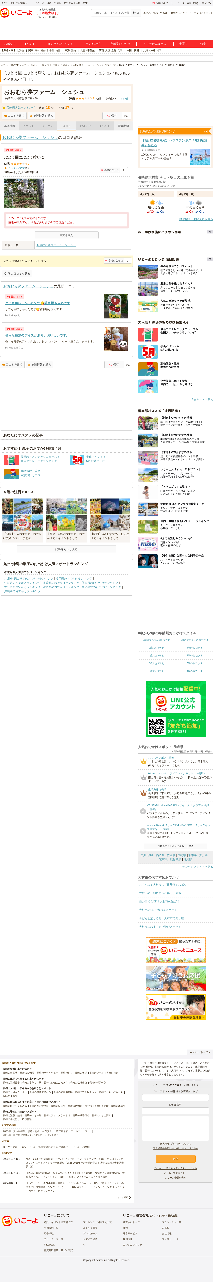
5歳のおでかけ (194, 655)
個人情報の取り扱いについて (175, 1143)
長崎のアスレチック (86, 1092)
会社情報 (167, 1233)
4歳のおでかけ (157, 655)
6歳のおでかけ (157, 663)
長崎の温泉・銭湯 (12, 1115)
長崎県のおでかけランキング (61, 582)
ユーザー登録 (10, 1147)
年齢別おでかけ (120, 43)
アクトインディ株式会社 (164, 1215)
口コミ (66, 125)
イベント (29, 43)
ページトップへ (200, 1052)
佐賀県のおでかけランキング (22, 582)
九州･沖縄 (147, 855)
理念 (125, 1227)
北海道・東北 (8, 50)
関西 (101, 50)
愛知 (73, 50)
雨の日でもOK (160, 13)
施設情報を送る (41, 115)
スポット (9, 43)
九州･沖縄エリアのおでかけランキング (28, 578)
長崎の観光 (112, 1072)
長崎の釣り (67, 1072)
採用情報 (128, 1239)
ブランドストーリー (173, 1222)
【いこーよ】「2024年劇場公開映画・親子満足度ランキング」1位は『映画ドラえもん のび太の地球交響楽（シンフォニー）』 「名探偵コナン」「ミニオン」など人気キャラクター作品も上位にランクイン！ (75, 1187)
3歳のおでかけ (194, 647)
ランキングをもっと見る (197, 866)
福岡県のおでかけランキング (74, 578)
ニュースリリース (53, 1239)
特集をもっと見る (202, 399)
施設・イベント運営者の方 (58, 1222)
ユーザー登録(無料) (187, 3)
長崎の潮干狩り (81, 1115)
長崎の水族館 (118, 1105)
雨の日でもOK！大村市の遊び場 (159, 901)
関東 (30, 50)
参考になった (110, 170)
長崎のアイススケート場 (57, 1115)
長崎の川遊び (10, 1096)
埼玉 (58, 50)
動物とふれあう (179, 13)
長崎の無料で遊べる (40, 1092)
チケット (28, 125)
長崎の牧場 (81, 1072)
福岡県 (160, 855)
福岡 (159, 50)
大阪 (107, 50)
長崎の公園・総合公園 (111, 1092)
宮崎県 (163, 859)
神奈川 (44, 50)
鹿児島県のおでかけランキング (101, 587)
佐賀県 (171, 855)
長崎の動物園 (27, 1072)
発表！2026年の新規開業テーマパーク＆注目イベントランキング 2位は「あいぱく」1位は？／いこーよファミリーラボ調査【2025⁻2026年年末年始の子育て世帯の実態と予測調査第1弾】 (75, 1163)
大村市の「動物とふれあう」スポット (163, 893)
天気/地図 (124, 125)
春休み (147, 13)
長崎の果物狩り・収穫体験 (17, 1119)
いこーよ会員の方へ (175, 1177)
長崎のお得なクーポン (15, 1092)
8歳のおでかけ (157, 671)
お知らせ (85, 125)
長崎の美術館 (101, 1105)
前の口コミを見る (17, 273)
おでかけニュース (155, 43)
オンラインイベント (60, 43)
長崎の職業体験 (97, 1082)
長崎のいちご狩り (101, 1115)
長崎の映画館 (58, 1105)
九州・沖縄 (149, 50)
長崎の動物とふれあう (56, 1082)
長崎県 (182, 855)
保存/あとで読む (162, 3)
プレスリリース (170, 1239)
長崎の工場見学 (11, 1082)
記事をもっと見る (66, 549)
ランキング (93, 43)
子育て (183, 43)
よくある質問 (90, 1227)
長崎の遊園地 (10, 1072)
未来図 (165, 1227)
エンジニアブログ (132, 1244)
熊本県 (192, 855)
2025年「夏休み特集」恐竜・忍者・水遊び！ (27, 1131)
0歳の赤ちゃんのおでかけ (157, 639)
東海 (67, 50)
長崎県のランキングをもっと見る (176, 846)
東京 (37, 50)
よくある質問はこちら (176, 1173)
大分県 (203, 855)
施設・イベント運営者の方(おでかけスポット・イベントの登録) (56, 1147)
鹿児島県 (175, 859)
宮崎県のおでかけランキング (61, 587)
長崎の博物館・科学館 (80, 1105)
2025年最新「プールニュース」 (73, 1131)
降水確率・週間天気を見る (196, 219)
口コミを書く (14, 115)
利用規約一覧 (51, 1227)
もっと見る (122, 1197)
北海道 (20, 50)
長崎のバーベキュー (47, 1072)
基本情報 (9, 125)
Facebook (49, 1244)
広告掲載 (49, 1233)
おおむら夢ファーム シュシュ (30, 137)
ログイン (206, 3)
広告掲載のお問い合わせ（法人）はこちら (175, 1148)
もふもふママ (16, 168)
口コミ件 (122, 98)
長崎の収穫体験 (78, 1082)
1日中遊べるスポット (201, 13)
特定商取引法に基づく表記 (58, 1250)
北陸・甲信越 (87, 50)
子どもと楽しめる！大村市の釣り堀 (161, 918)
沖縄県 (188, 859)
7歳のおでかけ (194, 663)
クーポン (47, 125)
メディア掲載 (90, 1239)
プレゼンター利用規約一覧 (97, 1222)
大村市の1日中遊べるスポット (158, 909)
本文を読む (67, 235)
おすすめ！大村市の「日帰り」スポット (164, 884)
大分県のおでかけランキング (22, 587)
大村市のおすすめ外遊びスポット (160, 926)
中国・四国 (133, 50)
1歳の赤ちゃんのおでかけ (194, 639)
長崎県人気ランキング (21, 107)
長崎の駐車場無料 (63, 1092)
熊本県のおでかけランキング (100, 582)
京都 (113, 50)
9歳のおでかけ (194, 671)
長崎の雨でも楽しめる (15, 1105)
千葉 (51, 50)
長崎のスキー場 (33, 1115)
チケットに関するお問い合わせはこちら (175, 1168)
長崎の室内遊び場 (39, 1105)
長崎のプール (96, 1072)
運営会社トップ (131, 1222)
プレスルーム (90, 1233)
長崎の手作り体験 (31, 1082)
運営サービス (130, 1233)
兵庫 (120, 50)
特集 (203, 43)
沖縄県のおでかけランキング (22, 591)
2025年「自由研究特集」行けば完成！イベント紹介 (31, 1135)
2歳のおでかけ (157, 647)
